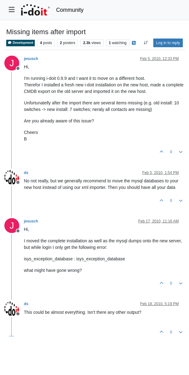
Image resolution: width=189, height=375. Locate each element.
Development (20, 43)
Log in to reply (168, 43)
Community (70, 10)
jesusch (31, 59)
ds (26, 173)
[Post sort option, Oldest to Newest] (146, 43)
